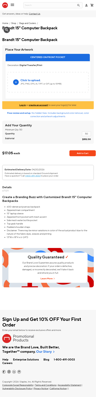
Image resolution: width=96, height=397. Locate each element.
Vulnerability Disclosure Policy (17, 388)
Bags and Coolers (27, 23)
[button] (12, 6)
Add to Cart (82, 153)
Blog (46, 359)
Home (5, 23)
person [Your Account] (86, 5)
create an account (38, 105)
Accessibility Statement (69, 385)
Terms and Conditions (45, 385)
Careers (7, 363)
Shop (13, 23)
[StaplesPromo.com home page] (5, 5)
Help (5, 359)
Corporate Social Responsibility (17, 385)
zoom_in (7, 30)
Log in (22, 105)
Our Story (44, 352)
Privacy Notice (41, 388)
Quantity (9, 133)
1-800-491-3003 (33, 176)
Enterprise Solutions (26, 359)
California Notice (58, 388)
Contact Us (34, 14)
